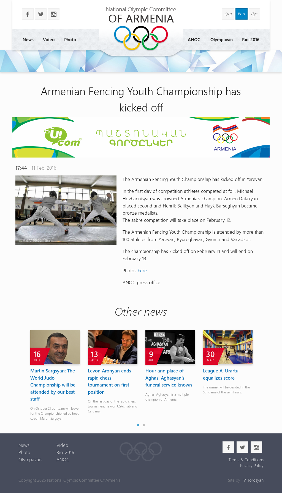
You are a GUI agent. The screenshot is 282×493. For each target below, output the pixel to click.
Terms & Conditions (246, 459)
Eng (241, 13)
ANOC (194, 39)
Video (49, 39)
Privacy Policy (252, 465)
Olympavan (221, 39)
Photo (70, 39)
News (28, 39)
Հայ (228, 13)
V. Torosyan (253, 480)
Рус (254, 13)
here (142, 270)
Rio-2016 (250, 39)
